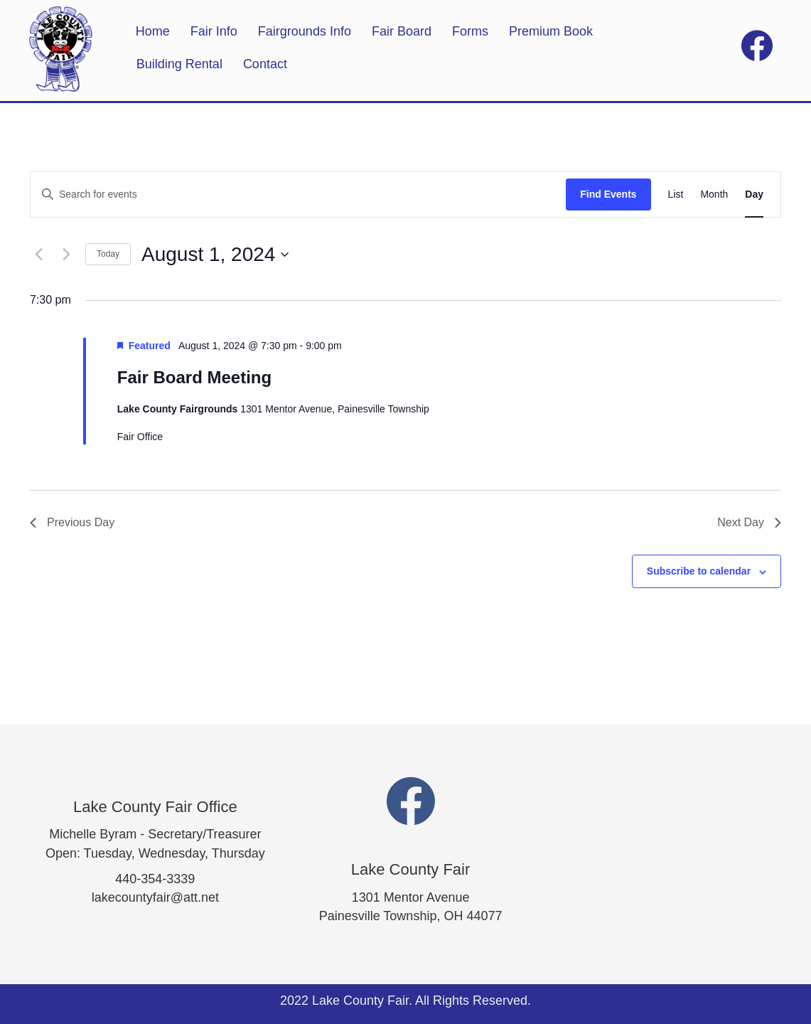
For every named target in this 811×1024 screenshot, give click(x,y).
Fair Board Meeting (194, 377)
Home (153, 31)
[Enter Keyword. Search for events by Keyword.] (298, 194)
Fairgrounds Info (304, 31)
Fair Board (401, 31)
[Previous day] (38, 254)
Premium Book (551, 31)
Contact (265, 64)
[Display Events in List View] (676, 194)
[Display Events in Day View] (754, 194)
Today (108, 254)
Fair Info (213, 31)
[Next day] (66, 254)
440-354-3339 (155, 879)
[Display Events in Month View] (714, 194)
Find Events (608, 194)
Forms (470, 31)
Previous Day (72, 522)
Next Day (749, 522)
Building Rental (179, 64)
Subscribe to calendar (699, 571)
